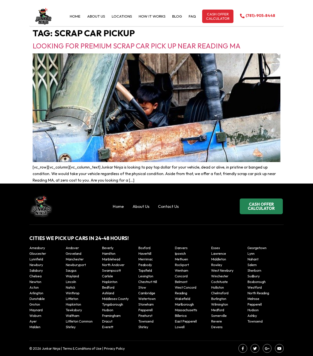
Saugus (71, 270)
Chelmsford (219, 293)
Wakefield (182, 298)
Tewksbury (74, 310)
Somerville (219, 315)
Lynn (251, 253)
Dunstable (37, 298)
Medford (217, 310)
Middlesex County (115, 298)
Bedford (108, 287)
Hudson (107, 310)
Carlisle (107, 276)
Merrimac (145, 259)
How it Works (152, 16)
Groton (34, 304)
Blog (177, 16)
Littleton (72, 298)
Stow (142, 287)
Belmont (181, 282)
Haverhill (144, 253)
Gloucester (37, 253)
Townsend (145, 321)
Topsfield (145, 270)
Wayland (72, 276)
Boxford (144, 248)
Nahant (252, 259)
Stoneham (146, 304)
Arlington (36, 293)
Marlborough (184, 304)
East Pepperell (186, 321)
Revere (217, 321)
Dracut (107, 321)
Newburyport (76, 265)
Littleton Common (79, 321)
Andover (72, 248)
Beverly (107, 248)
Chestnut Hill (147, 282)
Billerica (180, 315)
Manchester (75, 259)
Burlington (218, 298)
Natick (70, 287)
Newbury (36, 265)
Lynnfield (36, 259)
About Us (96, 16)
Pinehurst (145, 315)
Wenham (181, 270)
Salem (252, 265)
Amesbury (37, 248)
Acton (34, 287)
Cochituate (219, 282)
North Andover (113, 265)
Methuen (181, 259)
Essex (215, 248)
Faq (192, 16)
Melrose (253, 298)
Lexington (145, 276)
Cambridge (146, 293)
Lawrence (218, 253)
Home (75, 16)
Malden (34, 327)
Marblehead (111, 259)
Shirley (71, 327)
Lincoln (71, 282)
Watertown (147, 298)
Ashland (108, 293)
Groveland (73, 253)
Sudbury (253, 276)
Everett (107, 327)
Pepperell (254, 304)
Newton (35, 282)
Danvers (181, 248)
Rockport (182, 265)
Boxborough (256, 282)
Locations (122, 16)
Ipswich (180, 253)
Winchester (219, 276)
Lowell (180, 327)
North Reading (258, 293)
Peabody (145, 265)
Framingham (111, 315)
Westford (254, 287)
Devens (217, 327)
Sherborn (254, 270)
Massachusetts (186, 310)
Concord (181, 276)
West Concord (185, 287)
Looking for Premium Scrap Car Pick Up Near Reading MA (136, 45)
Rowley (216, 265)
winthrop (73, 293)
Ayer (33, 321)
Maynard (36, 310)
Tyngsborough (112, 304)
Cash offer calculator (218, 16)
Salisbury (36, 270)
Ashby (252, 315)
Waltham (72, 315)
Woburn (35, 315)
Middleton (218, 259)
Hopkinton (109, 282)
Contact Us (168, 206)
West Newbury (222, 270)
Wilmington (219, 304)
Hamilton (108, 253)
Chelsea (35, 276)
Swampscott (111, 270)
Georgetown (256, 248)
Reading (181, 293)
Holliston (217, 287)
